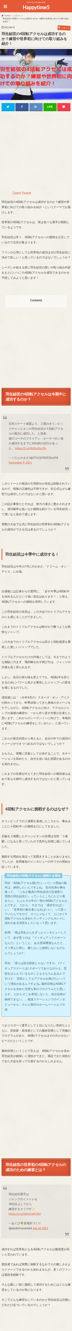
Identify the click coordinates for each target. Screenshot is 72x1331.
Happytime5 (36, 7)
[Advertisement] (36, 153)
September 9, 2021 (20, 462)
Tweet (16, 192)
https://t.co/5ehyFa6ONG (25, 1213)
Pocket (26, 192)
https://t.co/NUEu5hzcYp (30, 448)
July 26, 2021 (40, 1228)
